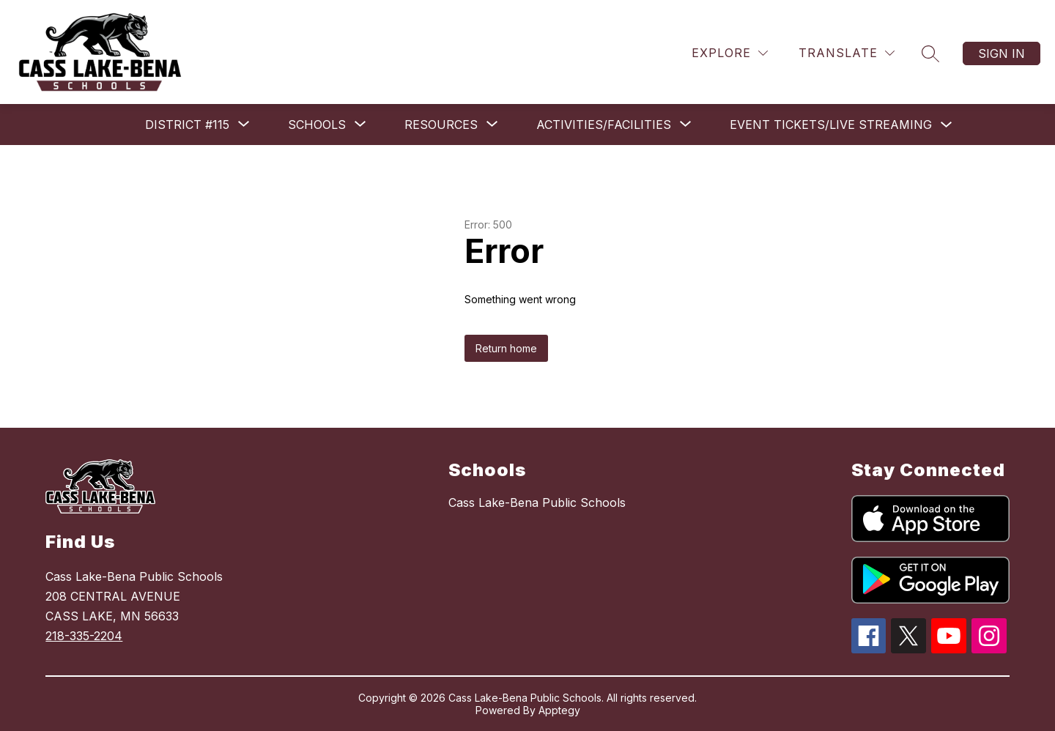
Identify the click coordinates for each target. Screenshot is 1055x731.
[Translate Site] (846, 53)
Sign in (1001, 53)
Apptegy (559, 710)
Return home (506, 348)
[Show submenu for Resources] (441, 124)
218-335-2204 (83, 635)
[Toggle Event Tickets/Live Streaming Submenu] (946, 125)
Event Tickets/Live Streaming (831, 124)
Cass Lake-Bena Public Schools (537, 502)
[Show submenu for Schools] (317, 124)
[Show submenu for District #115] (187, 124)
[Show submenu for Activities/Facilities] (603, 124)
